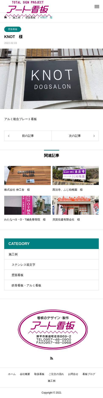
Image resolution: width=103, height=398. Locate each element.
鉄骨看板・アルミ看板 (26, 285)
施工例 (13, 254)
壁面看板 (12, 29)
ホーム (12, 374)
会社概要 (25, 374)
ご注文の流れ (56, 374)
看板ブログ (88, 374)
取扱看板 (39, 374)
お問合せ (73, 374)
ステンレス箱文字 (23, 264)
